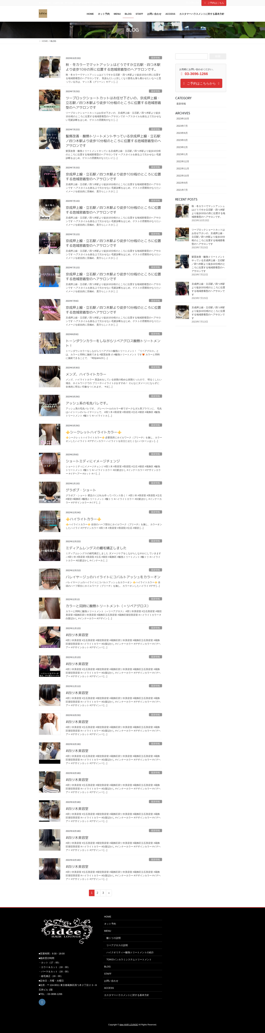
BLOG (107, 966)
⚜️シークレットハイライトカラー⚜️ (94, 432)
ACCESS (109, 988)
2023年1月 (182, 154)
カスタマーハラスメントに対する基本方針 (126, 995)
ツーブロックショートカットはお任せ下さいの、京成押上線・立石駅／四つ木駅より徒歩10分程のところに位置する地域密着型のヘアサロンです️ (113, 103)
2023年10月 (182, 118)
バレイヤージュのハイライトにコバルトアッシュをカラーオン (113, 577)
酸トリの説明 (113, 938)
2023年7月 (182, 125)
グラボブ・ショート (81, 490)
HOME (107, 916)
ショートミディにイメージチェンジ (93, 461)
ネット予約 (110, 923)
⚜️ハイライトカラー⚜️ (83, 519)
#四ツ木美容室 (77, 634)
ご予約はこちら (214, 3)
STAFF (107, 973)
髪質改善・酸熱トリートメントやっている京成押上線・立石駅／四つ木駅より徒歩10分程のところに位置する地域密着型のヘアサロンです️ (113, 141)
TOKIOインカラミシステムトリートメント (129, 959)
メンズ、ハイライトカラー (86, 374)
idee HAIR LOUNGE (128, 1025)
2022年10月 (182, 175)
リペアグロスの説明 (117, 945)
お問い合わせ (111, 980)
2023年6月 (182, 133)
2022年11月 (182, 168)
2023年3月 (182, 140)
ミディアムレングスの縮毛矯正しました (96, 548)
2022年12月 (182, 161)
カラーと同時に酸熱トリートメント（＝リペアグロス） (108, 605)
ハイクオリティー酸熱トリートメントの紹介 (130, 952)
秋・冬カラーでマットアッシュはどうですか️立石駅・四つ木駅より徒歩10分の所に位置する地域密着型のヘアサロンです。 (113, 67)
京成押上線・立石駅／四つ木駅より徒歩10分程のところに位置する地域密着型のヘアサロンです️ (113, 176)
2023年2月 (182, 147)
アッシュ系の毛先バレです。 (88, 403)
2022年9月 (182, 182)
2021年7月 (182, 190)
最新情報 (155, 57)
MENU (107, 931)
